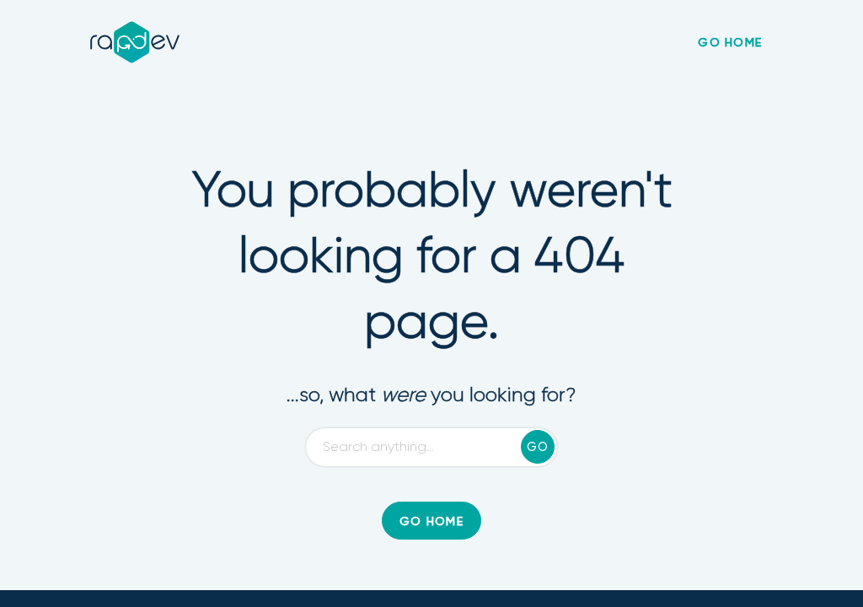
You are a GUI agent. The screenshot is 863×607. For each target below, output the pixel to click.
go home (730, 43)
